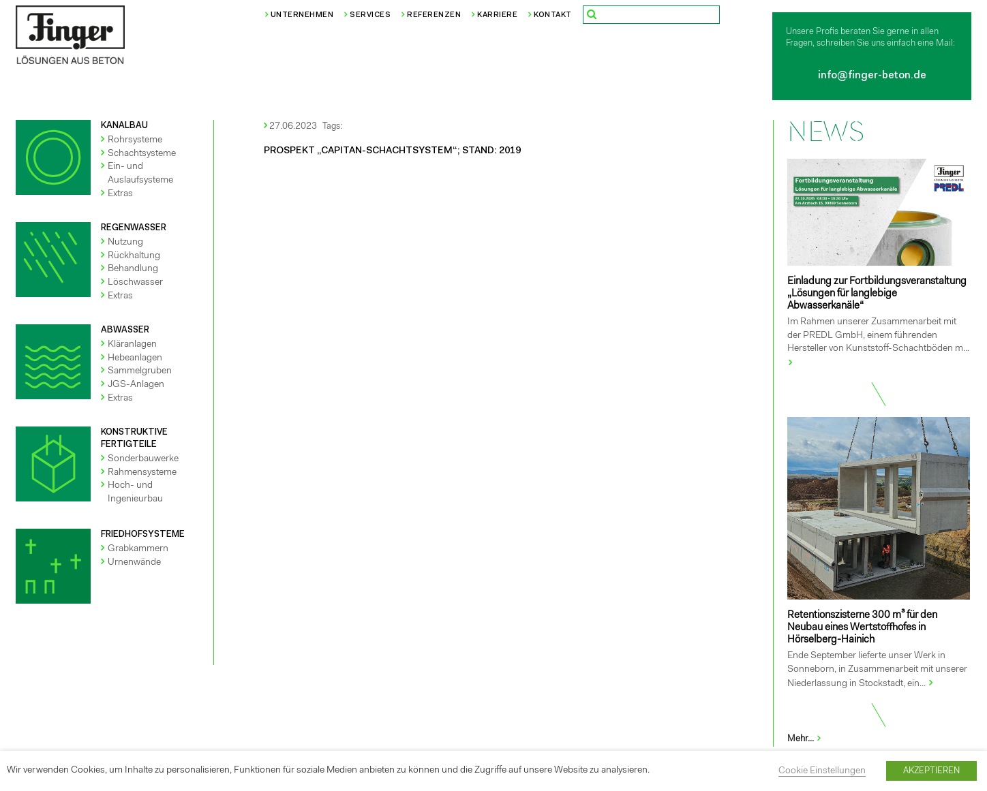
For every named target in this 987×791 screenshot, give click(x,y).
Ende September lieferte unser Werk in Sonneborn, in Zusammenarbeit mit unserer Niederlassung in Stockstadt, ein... (877, 670)
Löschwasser (135, 283)
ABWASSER (125, 330)
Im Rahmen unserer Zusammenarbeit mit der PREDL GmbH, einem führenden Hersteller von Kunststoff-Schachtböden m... (878, 335)
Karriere (497, 15)
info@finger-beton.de (872, 76)
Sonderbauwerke (143, 459)
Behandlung (133, 269)
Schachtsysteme (142, 154)
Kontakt (553, 15)
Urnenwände (134, 563)
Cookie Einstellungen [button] (822, 771)
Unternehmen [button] (302, 15)
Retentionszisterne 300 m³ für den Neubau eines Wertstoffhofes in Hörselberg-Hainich (862, 627)
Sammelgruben (140, 371)
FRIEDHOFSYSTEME (143, 534)
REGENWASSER (133, 227)
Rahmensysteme (142, 473)
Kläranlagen (132, 345)
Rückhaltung (134, 256)
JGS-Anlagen (136, 385)
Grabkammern (138, 549)
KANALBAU (124, 125)
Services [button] (370, 15)
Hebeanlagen (135, 358)
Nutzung (125, 242)
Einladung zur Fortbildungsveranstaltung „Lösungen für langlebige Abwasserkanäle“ (877, 294)
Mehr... (804, 738)
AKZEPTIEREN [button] (931, 770)
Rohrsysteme (135, 140)
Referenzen (434, 15)
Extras (120, 194)
